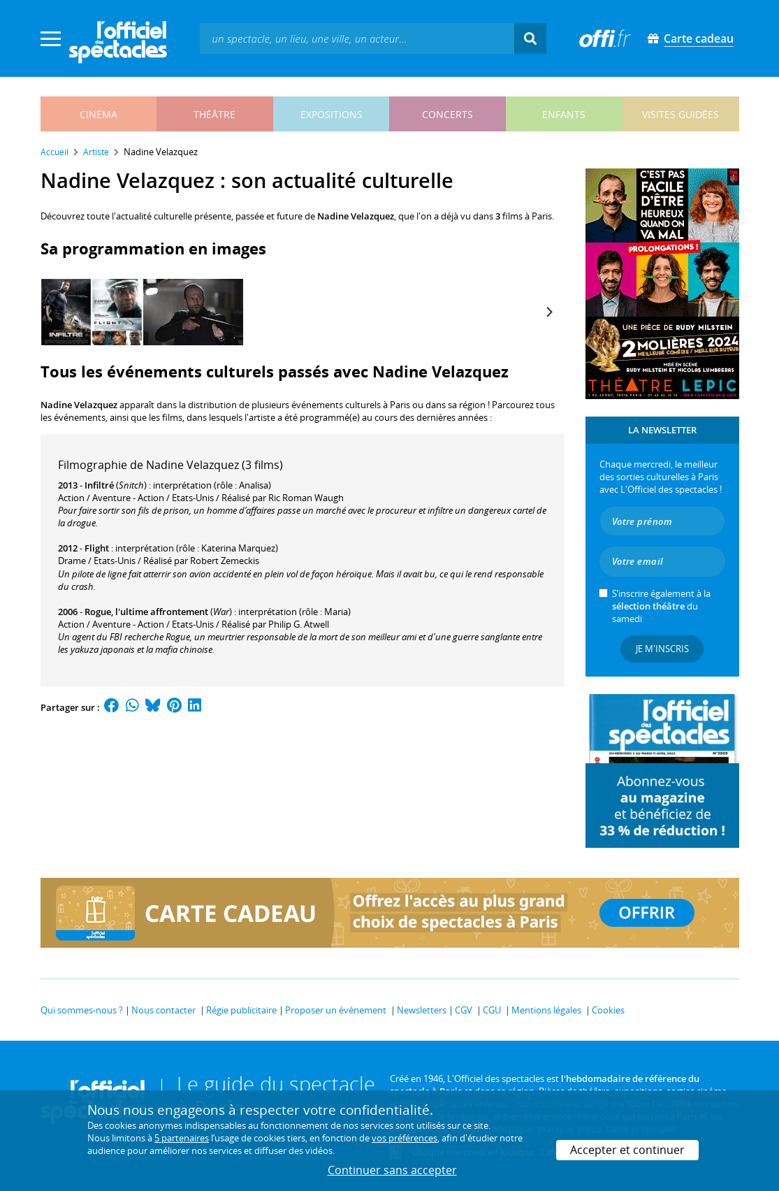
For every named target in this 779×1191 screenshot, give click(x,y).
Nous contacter (163, 1010)
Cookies (608, 1010)
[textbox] (357, 38)
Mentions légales (546, 1010)
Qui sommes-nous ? (82, 1010)
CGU (492, 1010)
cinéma (98, 114)
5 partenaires (181, 1138)
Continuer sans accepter (392, 1170)
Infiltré (99, 485)
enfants (563, 114)
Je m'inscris (662, 648)
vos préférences (404, 1138)
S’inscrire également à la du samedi (661, 606)
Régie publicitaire (241, 1010)
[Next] (549, 312)
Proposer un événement (335, 1010)
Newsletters (421, 1010)
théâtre (214, 114)
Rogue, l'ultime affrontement (146, 611)
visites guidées (680, 114)
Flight (97, 548)
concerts (447, 114)
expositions (331, 114)
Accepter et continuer (627, 1149)
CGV (463, 1010)
